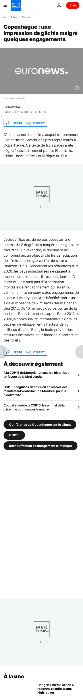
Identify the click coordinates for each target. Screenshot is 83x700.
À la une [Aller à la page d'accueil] (14, 676)
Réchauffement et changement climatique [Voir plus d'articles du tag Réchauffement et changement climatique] (40, 446)
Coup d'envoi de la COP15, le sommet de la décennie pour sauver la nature (34, 407)
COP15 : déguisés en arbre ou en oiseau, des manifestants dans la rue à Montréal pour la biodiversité (36, 391)
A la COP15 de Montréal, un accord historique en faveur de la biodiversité (36, 374)
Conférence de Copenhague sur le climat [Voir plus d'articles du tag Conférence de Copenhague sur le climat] (40, 424)
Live (73, 5)
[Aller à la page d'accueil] (16, 5)
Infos (14, 17)
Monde (26, 17)
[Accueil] (5, 17)
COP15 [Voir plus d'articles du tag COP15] (14, 435)
